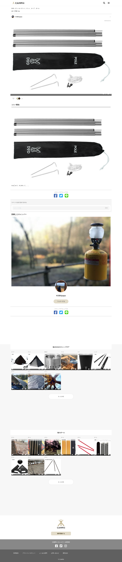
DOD (13, 354)
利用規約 (16, 553)
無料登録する (61, 533)
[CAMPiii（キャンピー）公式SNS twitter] (61, 545)
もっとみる (61, 396)
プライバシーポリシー (29, 553)
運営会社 (65, 553)
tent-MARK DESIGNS (48, 459)
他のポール (61, 432)
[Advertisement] (61, 330)
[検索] (104, 3)
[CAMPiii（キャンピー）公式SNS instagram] (65, 545)
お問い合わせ (55, 553)
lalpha (29, 439)
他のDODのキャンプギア (61, 347)
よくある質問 (43, 553)
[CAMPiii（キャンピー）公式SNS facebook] (56, 545)
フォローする (61, 301)
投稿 (106, 208)
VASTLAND (64, 439)
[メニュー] (108, 3)
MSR (79, 439)
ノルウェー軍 (14, 439)
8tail (95, 439)
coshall (13, 459)
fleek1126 (46, 439)
